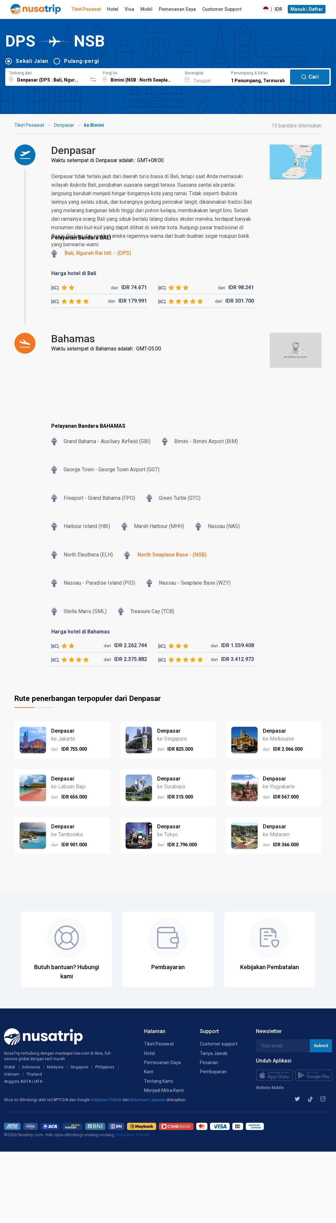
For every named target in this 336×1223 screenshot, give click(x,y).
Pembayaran (213, 1071)
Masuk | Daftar (306, 9)
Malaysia (55, 1067)
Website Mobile (270, 1087)
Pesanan (209, 1062)
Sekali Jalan (32, 61)
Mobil (146, 9)
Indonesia (31, 1067)
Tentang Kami (158, 1081)
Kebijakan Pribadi (106, 1100)
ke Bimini (94, 125)
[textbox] (46, 76)
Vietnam (11, 1074)
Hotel (112, 9)
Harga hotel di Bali (73, 273)
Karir (149, 1071)
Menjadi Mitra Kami (164, 1090)
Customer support (219, 1043)
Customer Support (222, 9)
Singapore (79, 1067)
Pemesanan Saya (177, 9)
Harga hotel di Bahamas (80, 632)
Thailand (34, 1074)
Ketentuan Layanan (148, 1100)
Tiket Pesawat (86, 9)
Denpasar (64, 125)
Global (9, 1067)
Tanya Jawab (214, 1053)
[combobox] (46, 76)
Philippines (105, 1067)
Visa (129, 9)
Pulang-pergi (81, 61)
